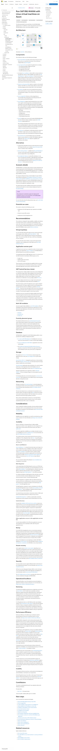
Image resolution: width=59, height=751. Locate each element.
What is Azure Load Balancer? (23, 722)
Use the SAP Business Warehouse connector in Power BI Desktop (29, 719)
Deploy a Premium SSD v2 (25, 361)
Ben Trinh (19, 691)
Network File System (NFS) (37, 147)
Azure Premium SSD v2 (20, 360)
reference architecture (34, 227)
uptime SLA (18, 428)
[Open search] (54, 1)
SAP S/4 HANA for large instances (24, 739)
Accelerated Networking (37, 650)
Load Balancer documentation (23, 710)
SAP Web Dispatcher (27, 472)
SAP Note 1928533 (32, 234)
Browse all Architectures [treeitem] (6, 13)
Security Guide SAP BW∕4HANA (31, 572)
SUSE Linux (20, 315)
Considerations (48, 13)
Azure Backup (20, 130)
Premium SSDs (25, 354)
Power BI (19, 118)
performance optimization (34, 660)
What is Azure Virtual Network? (23, 723)
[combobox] (7, 10)
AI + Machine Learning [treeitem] (6, 25)
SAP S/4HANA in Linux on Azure (24, 737)
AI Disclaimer (3, 747)
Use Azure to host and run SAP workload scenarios (27, 717)
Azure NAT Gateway (30, 456)
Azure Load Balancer (26, 73)
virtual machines (24, 541)
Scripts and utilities (22, 648)
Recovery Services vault (34, 534)
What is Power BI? (21, 725)
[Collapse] (12, 8)
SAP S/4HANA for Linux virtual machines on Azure (33, 178)
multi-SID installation (34, 306)
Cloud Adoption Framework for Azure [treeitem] (7, 78)
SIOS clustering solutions (22, 150)
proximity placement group (34, 320)
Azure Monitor (20, 590)
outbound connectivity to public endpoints (32, 454)
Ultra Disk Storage (19, 365)
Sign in (57, 1)
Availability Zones (30, 432)
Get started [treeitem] (5, 29)
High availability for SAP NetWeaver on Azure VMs (27, 706)
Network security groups (22, 711)
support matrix (27, 138)
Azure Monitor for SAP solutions (27, 603)
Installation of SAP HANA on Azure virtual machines (27, 707)
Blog (14, 747)
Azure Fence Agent (26, 512)
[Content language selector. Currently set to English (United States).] (6, 745)
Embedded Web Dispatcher (21, 496)
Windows (19, 312)
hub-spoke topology (19, 188)
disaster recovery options (29, 548)
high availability (22, 469)
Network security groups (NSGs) (24, 84)
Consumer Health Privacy (30, 747)
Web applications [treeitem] (5, 73)
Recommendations (49, 12)
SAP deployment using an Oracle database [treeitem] (9, 42)
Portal (47, 4)
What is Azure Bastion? (22, 720)
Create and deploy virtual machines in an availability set (28, 704)
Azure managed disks (22, 96)
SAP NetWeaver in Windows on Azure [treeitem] (8, 48)
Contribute (18, 747)
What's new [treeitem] (4, 16)
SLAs (33, 437)
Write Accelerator (38, 631)
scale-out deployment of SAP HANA (25, 342)
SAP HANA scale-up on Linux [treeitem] (9, 45)
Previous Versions (9, 747)
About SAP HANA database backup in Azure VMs (27, 701)
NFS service (39, 277)
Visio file (22, 51)
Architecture (48, 9)
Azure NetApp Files (21, 101)
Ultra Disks (18, 640)
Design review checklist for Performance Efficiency (31, 617)
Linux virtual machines (22, 64)
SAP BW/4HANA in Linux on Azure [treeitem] (8, 39)
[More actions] (42, 8)
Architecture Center (21, 7)
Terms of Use (38, 747)
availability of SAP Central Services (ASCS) (28, 503)
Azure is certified (30, 250)
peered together (28, 62)
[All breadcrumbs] (17, 8)
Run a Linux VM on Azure (22, 733)
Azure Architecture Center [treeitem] (6, 12)
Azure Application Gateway (23, 156)
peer (33, 392)
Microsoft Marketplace (38, 150)
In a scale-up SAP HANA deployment (24, 338)
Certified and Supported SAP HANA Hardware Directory (30, 346)
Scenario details (48, 11)
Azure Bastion (20, 89)
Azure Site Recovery (21, 135)
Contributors (48, 15)
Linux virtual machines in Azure (23, 708)
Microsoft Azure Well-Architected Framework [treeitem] (7, 76)
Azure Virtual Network (22, 59)
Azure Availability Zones (37, 459)
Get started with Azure (53, 4)
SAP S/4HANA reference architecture (24, 434)
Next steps (47, 16)
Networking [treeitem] (5, 67)
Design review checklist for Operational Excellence (25, 584)
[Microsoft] (2, 1)
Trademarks (43, 747)
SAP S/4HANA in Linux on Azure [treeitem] (9, 50)
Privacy (23, 747)
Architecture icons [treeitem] (5, 15)
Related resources (49, 18)
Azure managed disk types (37, 368)
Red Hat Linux (20, 314)
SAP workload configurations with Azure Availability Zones (28, 713)
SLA (38, 281)
